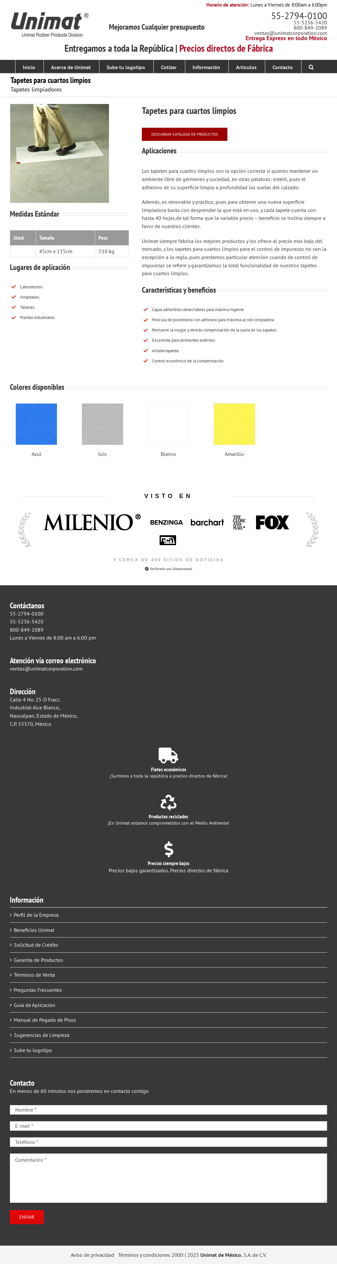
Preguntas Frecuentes (38, 990)
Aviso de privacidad (92, 1255)
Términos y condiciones (144, 1255)
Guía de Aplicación (34, 1005)
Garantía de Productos (38, 960)
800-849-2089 (310, 27)
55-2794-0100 (299, 16)
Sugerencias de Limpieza (41, 1035)
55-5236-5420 (310, 22)
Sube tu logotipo (33, 1050)
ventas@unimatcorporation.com (290, 33)
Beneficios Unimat (34, 930)
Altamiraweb (182, 569)
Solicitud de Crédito (36, 944)
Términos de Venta (34, 974)
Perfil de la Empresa (36, 915)
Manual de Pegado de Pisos (45, 1020)
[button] (311, 66)
